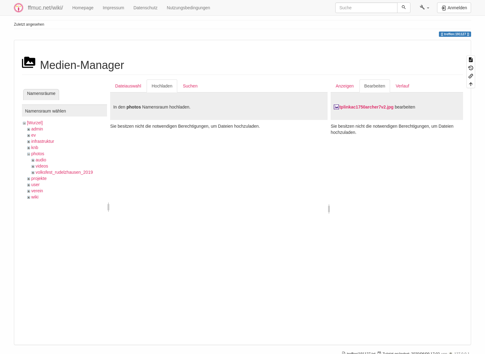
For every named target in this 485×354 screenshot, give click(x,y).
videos (42, 166)
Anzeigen (345, 85)
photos (37, 153)
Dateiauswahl (128, 85)
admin (37, 128)
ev (33, 135)
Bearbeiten (374, 85)
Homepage (83, 7)
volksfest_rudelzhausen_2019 (64, 172)
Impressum (113, 7)
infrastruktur (42, 141)
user (35, 184)
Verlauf (402, 85)
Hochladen (162, 85)
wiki (34, 196)
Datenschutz (145, 7)
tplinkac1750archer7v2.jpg (366, 106)
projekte (39, 178)
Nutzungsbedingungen (188, 7)
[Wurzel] (35, 122)
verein (37, 190)
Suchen (190, 85)
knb (34, 147)
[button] (424, 7)
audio (41, 159)
